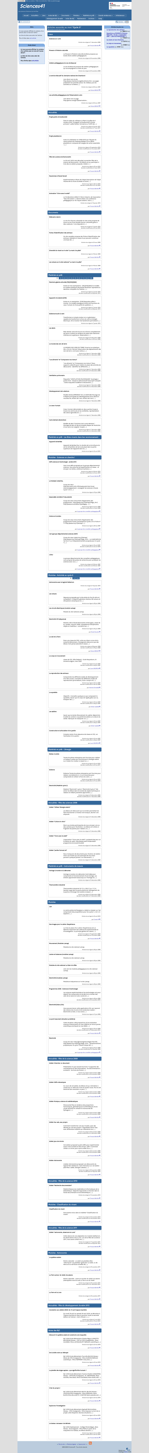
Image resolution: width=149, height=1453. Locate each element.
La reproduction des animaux (115, 30)
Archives (92, 18)
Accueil (26, 15)
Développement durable (54, 18)
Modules (76, 15)
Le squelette (110, 47)
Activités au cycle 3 (65, 575)
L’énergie (67, 749)
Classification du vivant (66, 1205)
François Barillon (94, 45)
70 (83, 278)
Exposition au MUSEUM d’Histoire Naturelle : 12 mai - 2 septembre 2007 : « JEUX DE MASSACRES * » (117, 35)
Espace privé (81, 1444)
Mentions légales (71, 1444)
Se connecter (25, 21)
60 (79, 278)
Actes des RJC (53, 15)
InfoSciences (120, 15)
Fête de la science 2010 (67, 1181)
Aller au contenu (30, 1)
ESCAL (126, 1452)
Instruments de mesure (73, 866)
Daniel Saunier (95, 632)
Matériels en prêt (89, 15)
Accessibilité (21, 1)
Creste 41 (96, 919)
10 (60, 278)
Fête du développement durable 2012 (73, 1305)
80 (87, 278)
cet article (33, 38)
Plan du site (61, 1444)
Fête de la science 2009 (68, 1059)
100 (91, 278)
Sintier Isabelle (95, 706)
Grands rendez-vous (105, 15)
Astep (100, 18)
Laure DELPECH (94, 668)
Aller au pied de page (54, 1)
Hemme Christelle (94, 687)
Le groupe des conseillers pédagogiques (88, 511)
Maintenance (81, 18)
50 (75, 278)
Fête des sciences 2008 (67, 803)
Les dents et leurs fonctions (115, 40)
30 (68, 278)
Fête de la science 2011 (67, 1228)
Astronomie (62, 1253)
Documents (66, 15)
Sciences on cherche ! (66, 457)
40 (72, 278)
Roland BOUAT (95, 90)
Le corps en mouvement (114, 43)
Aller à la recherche (41, 1)
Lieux (44, 15)
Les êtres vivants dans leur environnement (81, 437)
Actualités (35, 15)
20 (64, 278)
